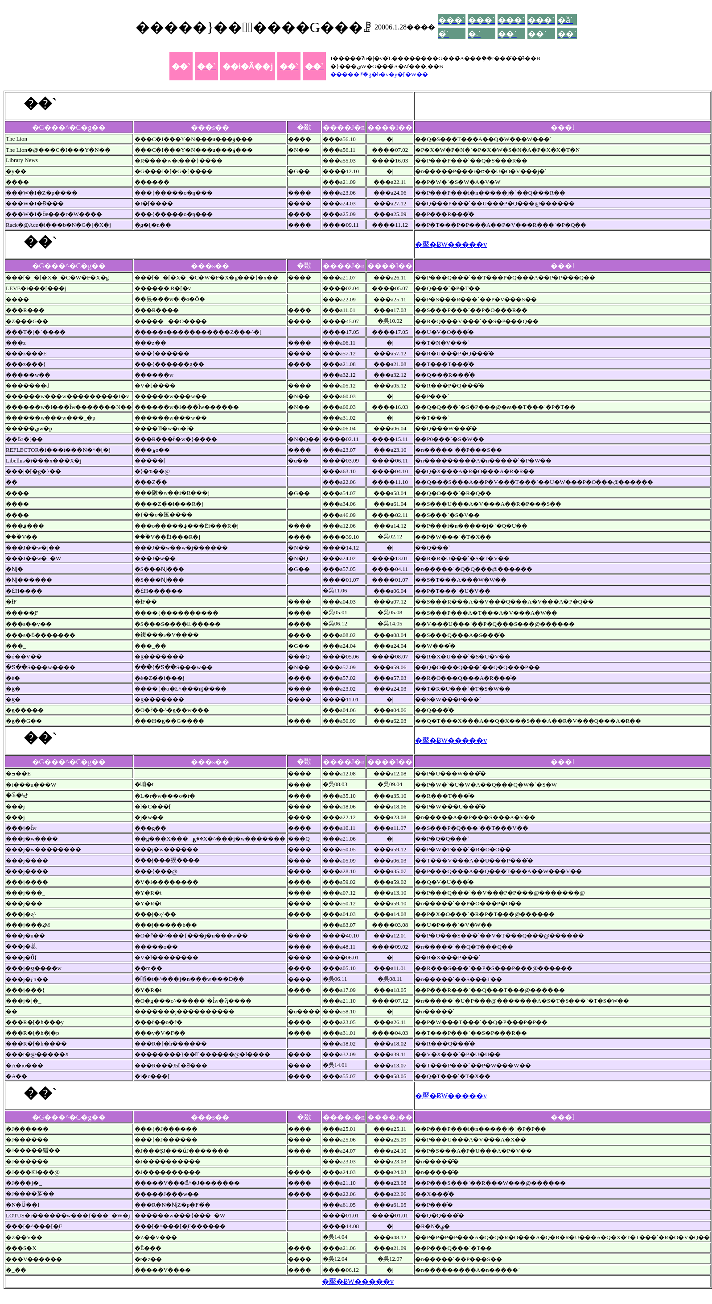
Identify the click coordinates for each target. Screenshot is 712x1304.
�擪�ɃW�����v (451, 244)
